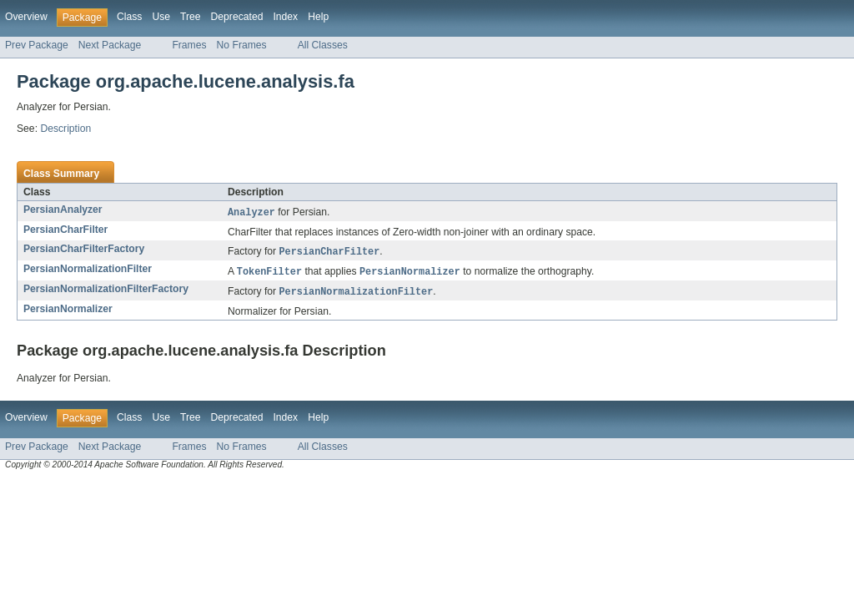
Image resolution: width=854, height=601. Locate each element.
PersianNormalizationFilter (87, 270)
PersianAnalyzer (63, 209)
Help (318, 17)
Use (161, 17)
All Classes (323, 45)
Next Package (110, 45)
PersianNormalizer (68, 312)
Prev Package (36, 45)
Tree (190, 17)
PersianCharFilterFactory (83, 249)
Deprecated (237, 17)
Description (65, 128)
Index (285, 17)
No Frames (242, 45)
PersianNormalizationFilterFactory (105, 291)
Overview (26, 17)
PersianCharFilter (65, 230)
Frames (189, 45)
